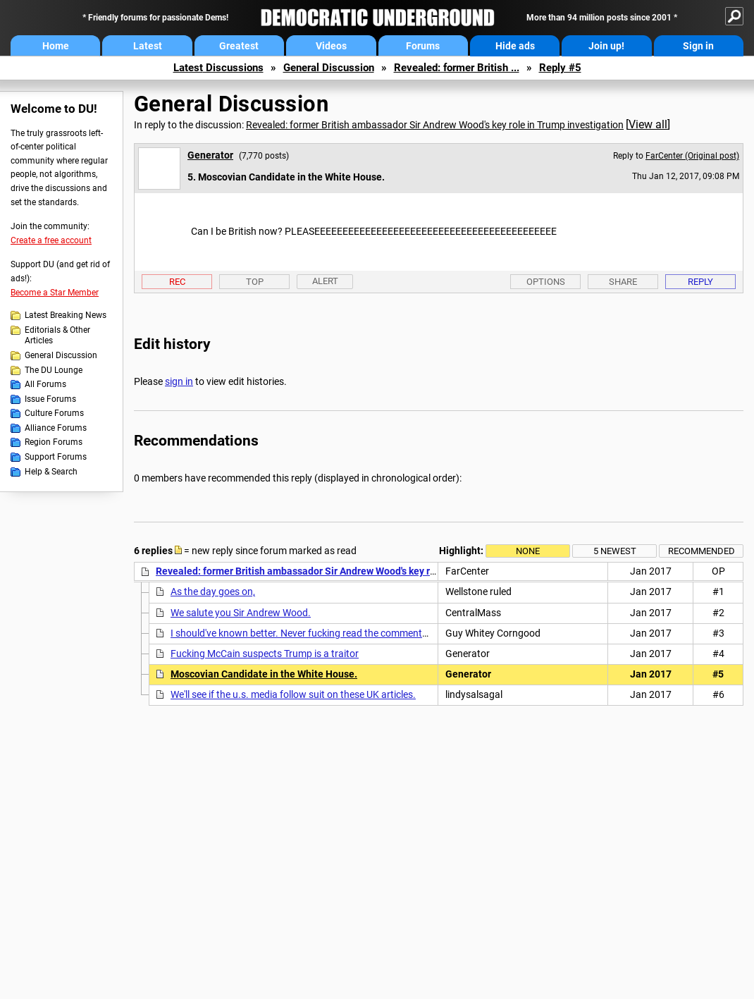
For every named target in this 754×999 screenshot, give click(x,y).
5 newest (614, 551)
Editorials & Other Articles (57, 335)
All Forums (45, 384)
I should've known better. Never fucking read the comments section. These (331, 633)
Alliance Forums (56, 428)
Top (255, 281)
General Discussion (328, 67)
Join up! (606, 45)
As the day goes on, (213, 591)
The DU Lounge (53, 370)
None (528, 551)
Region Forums (53, 442)
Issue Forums (50, 399)
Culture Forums (54, 413)
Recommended (701, 551)
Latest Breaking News (65, 315)
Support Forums (56, 457)
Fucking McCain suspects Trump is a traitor (265, 653)
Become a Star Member (55, 293)
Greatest (239, 45)
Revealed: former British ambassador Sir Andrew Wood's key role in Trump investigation (435, 124)
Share (623, 281)
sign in (179, 381)
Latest (147, 45)
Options (545, 281)
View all (648, 124)
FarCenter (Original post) (692, 156)
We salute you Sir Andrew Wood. (241, 612)
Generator (210, 155)
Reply (700, 281)
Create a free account (51, 240)
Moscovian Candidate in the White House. (264, 674)
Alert (325, 281)
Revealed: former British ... (456, 67)
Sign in (698, 45)
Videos (331, 45)
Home (55, 45)
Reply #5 (560, 67)
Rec (177, 281)
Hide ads (515, 45)
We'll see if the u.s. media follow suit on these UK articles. (293, 694)
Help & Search (51, 472)
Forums (423, 45)
